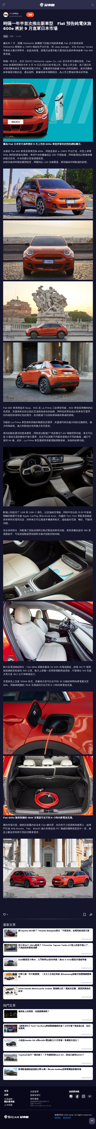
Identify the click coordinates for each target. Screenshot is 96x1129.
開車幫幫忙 (35, 1095)
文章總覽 (8, 1099)
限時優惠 (34, 1099)
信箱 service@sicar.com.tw (40, 1106)
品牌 (6, 1095)
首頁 (6, 1091)
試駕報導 (34, 1091)
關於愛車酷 (9, 1101)
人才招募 (8, 1105)
